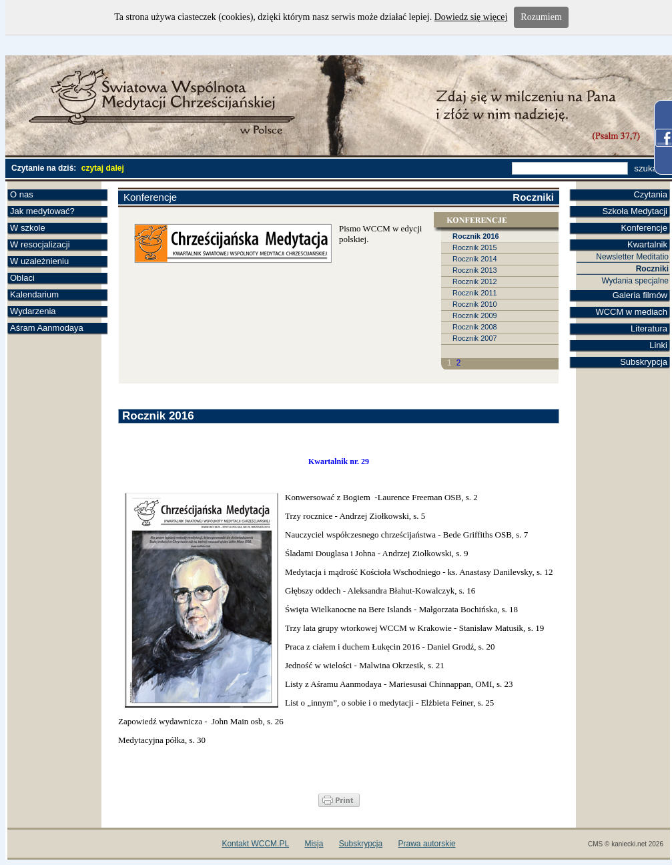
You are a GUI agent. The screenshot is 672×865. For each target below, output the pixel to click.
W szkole (27, 228)
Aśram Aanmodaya (46, 328)
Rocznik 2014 (474, 259)
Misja (313, 843)
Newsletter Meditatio (632, 256)
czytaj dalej (102, 168)
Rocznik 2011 (474, 293)
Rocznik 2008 (474, 327)
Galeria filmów (640, 295)
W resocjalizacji (40, 244)
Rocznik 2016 (475, 236)
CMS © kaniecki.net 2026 (625, 844)
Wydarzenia (33, 311)
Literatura (649, 328)
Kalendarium (34, 294)
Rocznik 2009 (474, 315)
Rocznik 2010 (474, 304)
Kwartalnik (647, 244)
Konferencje (644, 228)
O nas (21, 194)
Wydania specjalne (635, 280)
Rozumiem (541, 17)
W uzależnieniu (39, 261)
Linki (658, 345)
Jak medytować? (42, 211)
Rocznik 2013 (474, 270)
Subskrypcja (643, 362)
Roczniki (652, 268)
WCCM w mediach (631, 312)
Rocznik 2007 (474, 338)
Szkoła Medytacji (634, 211)
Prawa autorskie (427, 843)
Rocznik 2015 (474, 247)
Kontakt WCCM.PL (255, 843)
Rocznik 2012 (474, 281)
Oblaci (22, 278)
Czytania (650, 194)
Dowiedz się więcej (471, 17)
